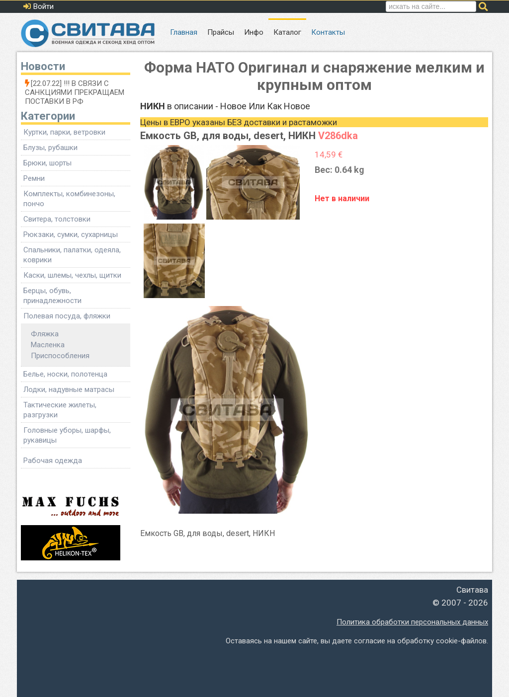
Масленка (48, 344)
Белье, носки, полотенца (65, 374)
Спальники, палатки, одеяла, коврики (72, 254)
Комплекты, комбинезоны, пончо (69, 198)
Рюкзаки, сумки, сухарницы (70, 234)
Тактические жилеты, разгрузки (59, 409)
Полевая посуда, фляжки (66, 315)
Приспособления (60, 355)
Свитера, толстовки (56, 219)
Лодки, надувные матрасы (68, 389)
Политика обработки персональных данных (412, 622)
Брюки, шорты (47, 162)
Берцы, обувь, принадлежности (52, 295)
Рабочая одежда (52, 460)
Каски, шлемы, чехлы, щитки (72, 275)
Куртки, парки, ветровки (64, 132)
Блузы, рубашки (50, 147)
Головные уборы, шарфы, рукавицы (67, 435)
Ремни (34, 178)
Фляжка (45, 333)
